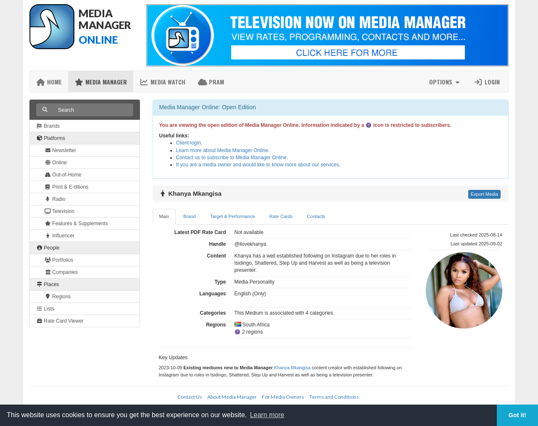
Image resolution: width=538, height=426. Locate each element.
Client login (188, 143)
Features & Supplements (76, 223)
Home (49, 81)
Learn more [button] (267, 414)
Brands (48, 126)
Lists (45, 309)
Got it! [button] (517, 415)
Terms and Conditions (334, 397)
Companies (61, 272)
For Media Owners (283, 397)
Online (56, 163)
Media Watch (162, 81)
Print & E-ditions (66, 187)
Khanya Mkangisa (292, 367)
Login (487, 81)
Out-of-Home (63, 175)
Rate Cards (281, 216)
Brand (189, 216)
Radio (55, 199)
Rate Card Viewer (60, 321)
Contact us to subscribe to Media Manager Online (231, 157)
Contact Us (189, 397)
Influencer (59, 236)
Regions (58, 297)
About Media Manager (232, 397)
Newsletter (60, 150)
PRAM (211, 81)
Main (164, 216)
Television (59, 211)
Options (445, 81)
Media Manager (100, 81)
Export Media (484, 194)
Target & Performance (232, 216)
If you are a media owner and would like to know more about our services (257, 165)
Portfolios (59, 260)
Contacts (316, 216)
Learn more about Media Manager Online (222, 150)
